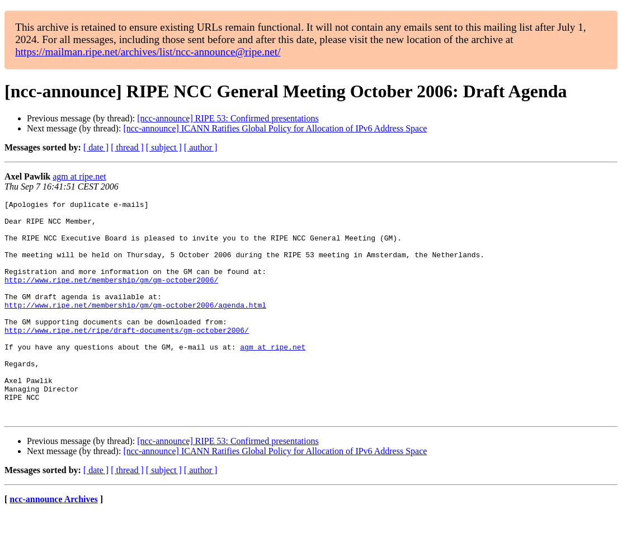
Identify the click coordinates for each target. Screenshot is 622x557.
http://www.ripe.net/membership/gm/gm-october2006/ (111, 296)
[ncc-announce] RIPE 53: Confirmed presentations (227, 118)
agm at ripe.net (79, 176)
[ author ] (201, 147)
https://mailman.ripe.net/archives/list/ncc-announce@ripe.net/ (147, 52)
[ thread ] (127, 147)
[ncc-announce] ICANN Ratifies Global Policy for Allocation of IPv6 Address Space (275, 128)
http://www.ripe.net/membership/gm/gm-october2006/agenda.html (135, 327)
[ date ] (96, 147)
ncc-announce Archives (53, 542)
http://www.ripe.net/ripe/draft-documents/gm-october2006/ (126, 357)
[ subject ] (164, 147)
